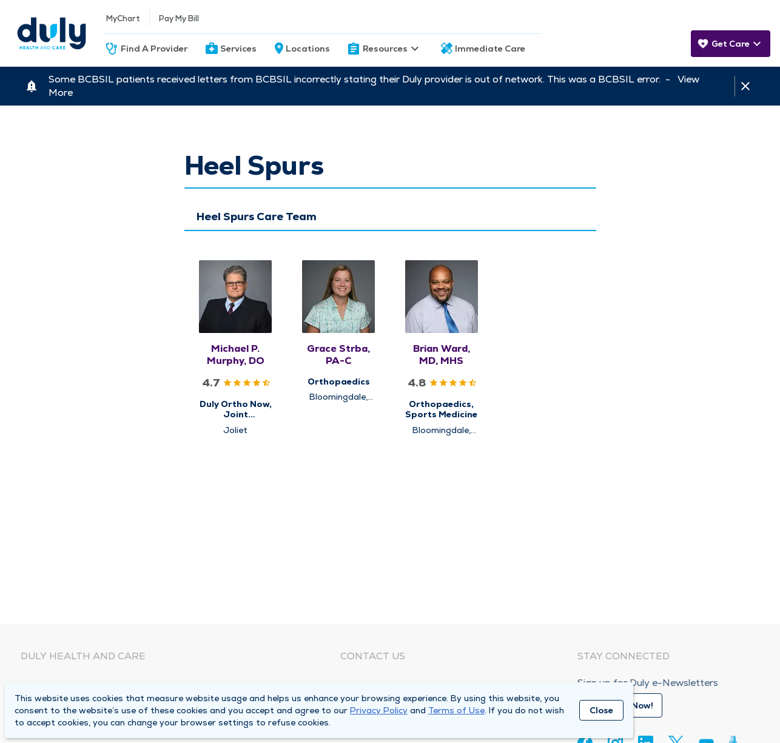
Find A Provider (154, 48)
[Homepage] (51, 33)
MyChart (123, 18)
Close (601, 710)
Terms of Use (456, 710)
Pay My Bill (179, 18)
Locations (308, 48)
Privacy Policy (379, 710)
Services (238, 48)
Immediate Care (490, 48)
